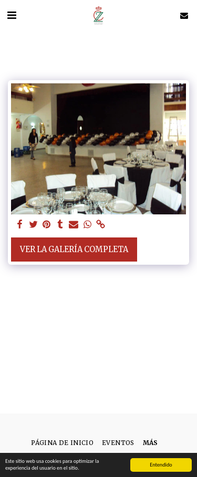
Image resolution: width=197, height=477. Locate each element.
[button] (11, 15)
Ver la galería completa (74, 249)
